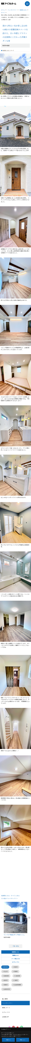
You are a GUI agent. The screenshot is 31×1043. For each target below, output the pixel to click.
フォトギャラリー (7, 1002)
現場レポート (6, 1007)
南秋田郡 (6, 975)
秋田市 (16, 967)
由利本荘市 (7, 988)
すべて (6, 967)
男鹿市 (16, 971)
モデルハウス (15, 962)
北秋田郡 (17, 975)
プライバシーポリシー (17, 1034)
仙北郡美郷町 (17, 984)
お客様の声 (5, 1016)
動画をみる (15, 955)
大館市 (16, 980)
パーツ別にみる (15, 959)
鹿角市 (6, 984)
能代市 (6, 980)
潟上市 (6, 971)
